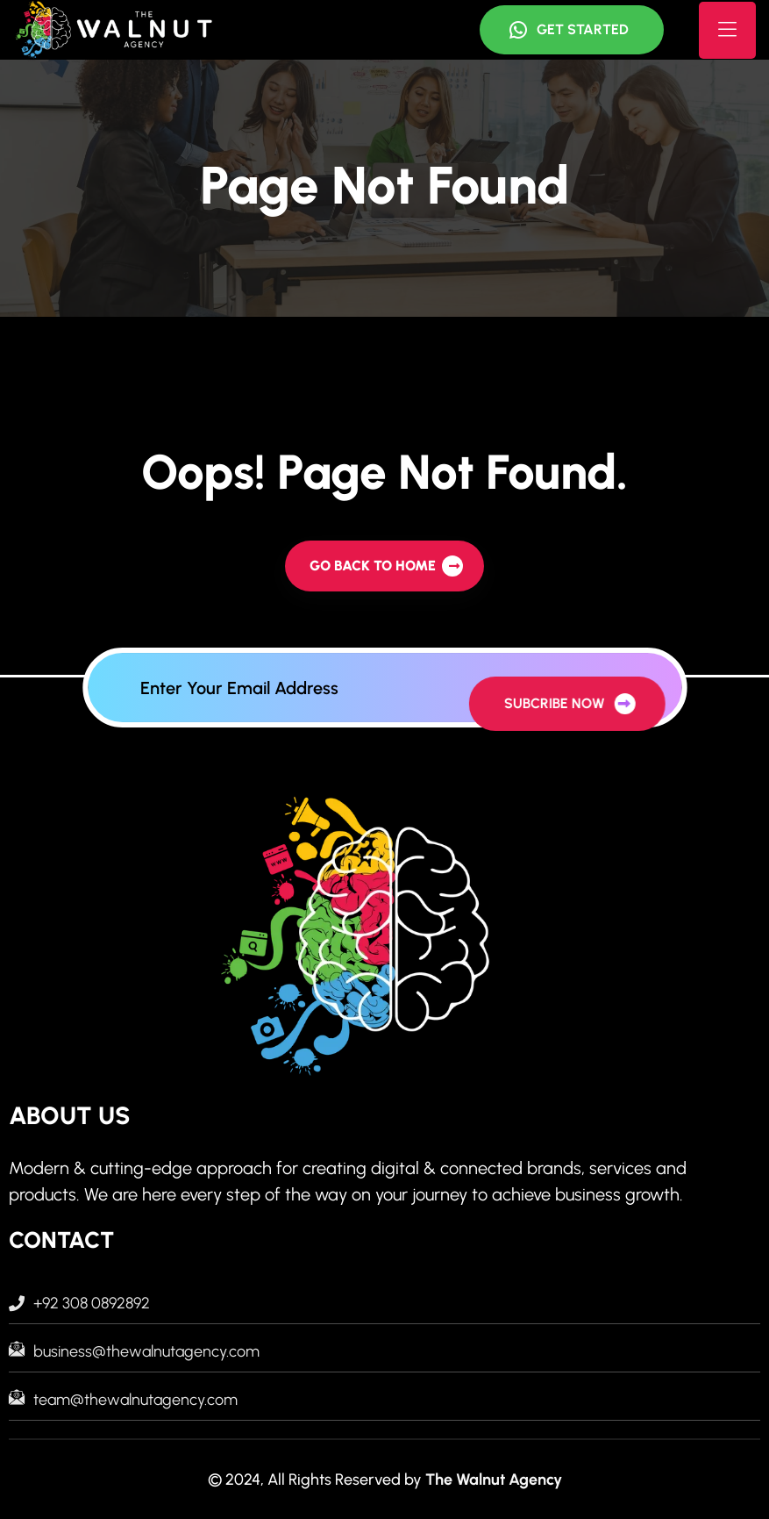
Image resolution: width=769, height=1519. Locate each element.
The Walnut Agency (493, 1479)
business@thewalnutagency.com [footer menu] (134, 1351)
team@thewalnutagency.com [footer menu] (123, 1399)
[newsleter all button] (554, 702)
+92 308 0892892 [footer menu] (79, 1303)
